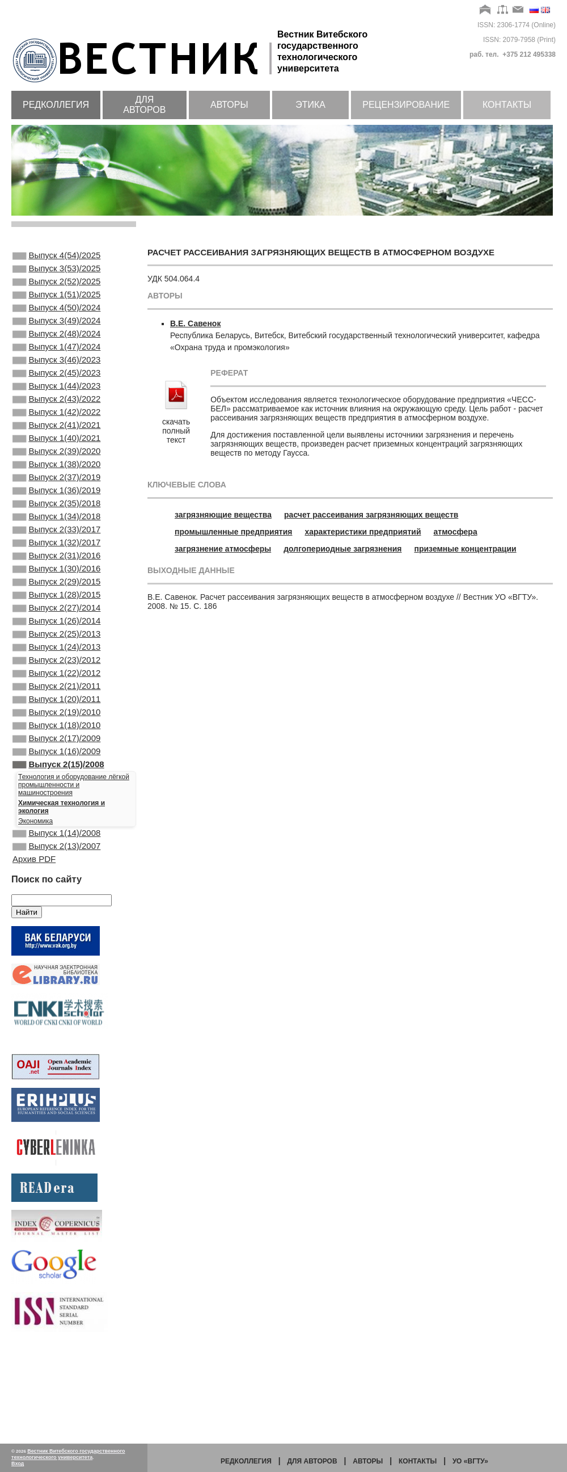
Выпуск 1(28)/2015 (56, 654)
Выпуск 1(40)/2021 (56, 471)
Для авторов (144, 105)
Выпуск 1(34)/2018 (56, 563)
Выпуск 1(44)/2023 (56, 409)
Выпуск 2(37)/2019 (56, 517)
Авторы (229, 105)
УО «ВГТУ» (470, 1461)
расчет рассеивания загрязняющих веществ (371, 514)
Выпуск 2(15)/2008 (58, 854)
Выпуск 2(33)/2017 (56, 578)
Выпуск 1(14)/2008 (56, 925)
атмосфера (455, 531)
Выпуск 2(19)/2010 (56, 792)
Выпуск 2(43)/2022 (56, 425)
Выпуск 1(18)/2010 (56, 808)
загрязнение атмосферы (223, 548)
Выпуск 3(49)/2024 (56, 333)
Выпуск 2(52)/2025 (56, 287)
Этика (310, 105)
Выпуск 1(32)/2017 (56, 593)
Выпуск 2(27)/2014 (56, 670)
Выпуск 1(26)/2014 (56, 685)
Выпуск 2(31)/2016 (56, 609)
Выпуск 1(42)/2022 (56, 440)
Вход (17, 1463)
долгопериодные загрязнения (342, 548)
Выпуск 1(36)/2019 (56, 532)
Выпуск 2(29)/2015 (56, 639)
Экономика (35, 912)
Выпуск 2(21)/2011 (56, 762)
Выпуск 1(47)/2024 (56, 363)
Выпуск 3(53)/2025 (56, 271)
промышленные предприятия (234, 531)
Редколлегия (56, 105)
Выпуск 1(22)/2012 (56, 746)
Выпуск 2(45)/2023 (56, 394)
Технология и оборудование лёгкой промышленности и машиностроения (73, 876)
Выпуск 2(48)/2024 (56, 348)
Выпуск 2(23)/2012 (56, 731)
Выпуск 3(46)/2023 (56, 379)
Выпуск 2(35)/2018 (56, 547)
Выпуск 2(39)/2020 (56, 486)
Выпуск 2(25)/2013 (56, 700)
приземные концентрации (465, 548)
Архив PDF (34, 954)
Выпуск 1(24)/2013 (56, 716)
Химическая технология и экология (61, 898)
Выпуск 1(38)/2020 (56, 501)
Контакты (507, 105)
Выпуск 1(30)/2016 (56, 624)
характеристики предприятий (363, 531)
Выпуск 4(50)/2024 (56, 317)
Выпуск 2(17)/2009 (56, 823)
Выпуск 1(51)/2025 (56, 302)
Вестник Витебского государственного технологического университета (68, 1454)
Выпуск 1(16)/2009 (56, 838)
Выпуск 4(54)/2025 (56, 256)
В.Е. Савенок (195, 323)
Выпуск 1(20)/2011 (56, 777)
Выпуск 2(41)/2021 (56, 455)
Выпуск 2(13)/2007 (56, 940)
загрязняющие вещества (223, 514)
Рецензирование (406, 105)
